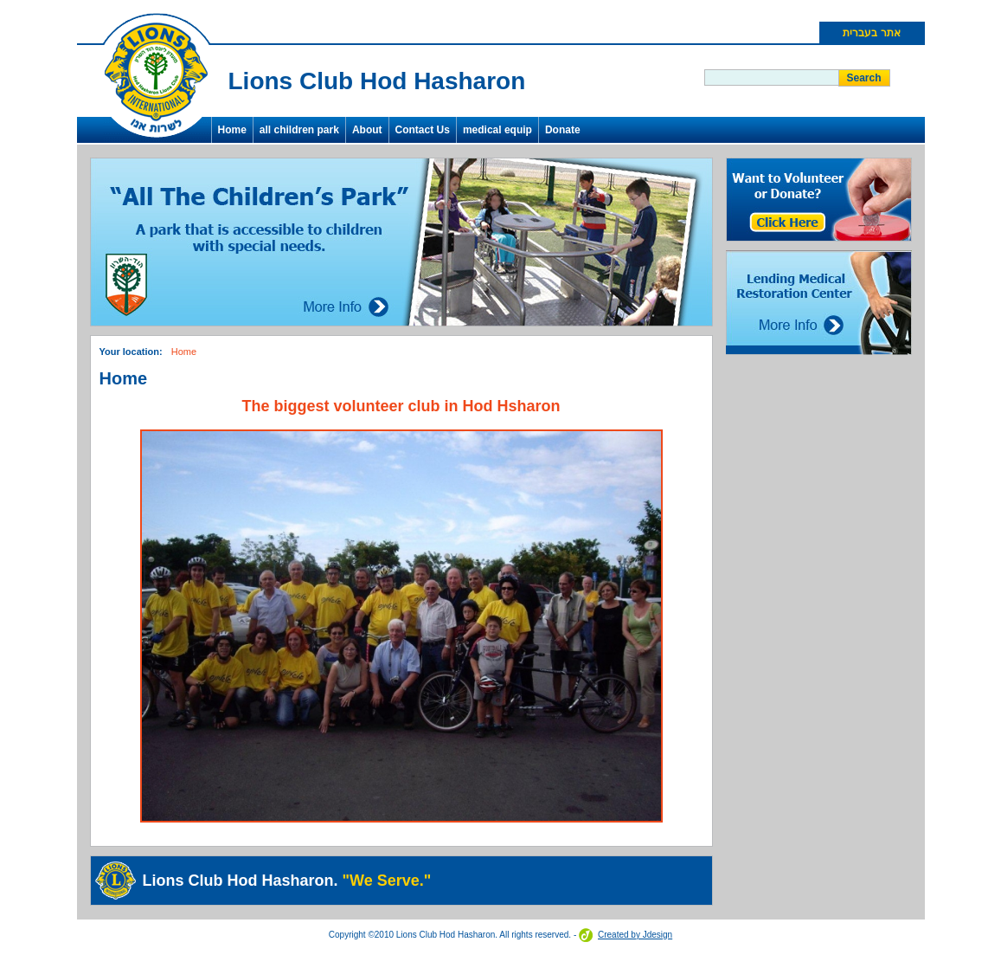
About (367, 130)
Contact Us (422, 130)
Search (863, 78)
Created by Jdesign (635, 934)
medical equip (497, 130)
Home (232, 130)
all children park (299, 130)
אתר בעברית (871, 33)
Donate (563, 130)
